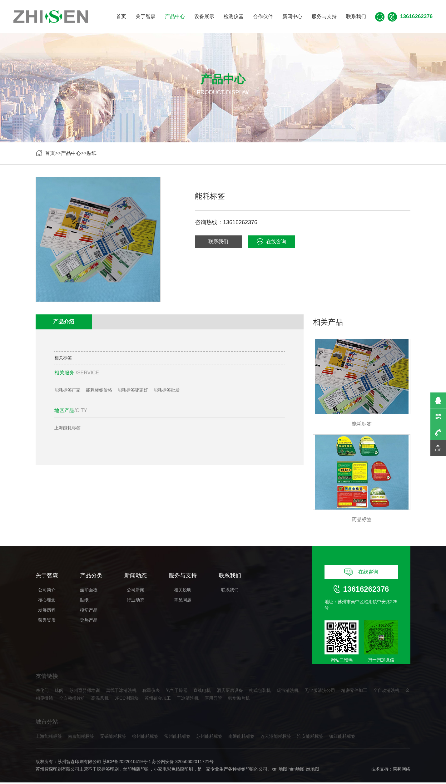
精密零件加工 (354, 691)
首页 (121, 16)
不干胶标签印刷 (103, 770)
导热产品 (88, 621)
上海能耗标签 (67, 428)
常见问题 (182, 601)
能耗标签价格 (99, 390)
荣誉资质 (47, 621)
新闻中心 (292, 16)
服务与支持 (324, 16)
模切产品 (88, 611)
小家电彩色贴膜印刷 (173, 770)
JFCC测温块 (127, 699)
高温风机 (100, 699)
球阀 (59, 691)
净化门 (42, 691)
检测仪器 (234, 16)
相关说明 (182, 590)
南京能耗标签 (81, 737)
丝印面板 (88, 590)
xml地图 (279, 770)
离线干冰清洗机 (121, 691)
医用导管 (213, 699)
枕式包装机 (260, 691)
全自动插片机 (72, 699)
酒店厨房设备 (230, 691)
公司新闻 (135, 590)
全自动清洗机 (386, 691)
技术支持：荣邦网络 (390, 770)
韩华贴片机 (239, 699)
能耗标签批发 (166, 390)
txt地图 (312, 770)
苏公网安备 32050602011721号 (183, 763)
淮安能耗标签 (310, 737)
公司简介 (47, 590)
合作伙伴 (263, 16)
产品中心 (175, 16)
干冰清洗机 (188, 699)
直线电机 (202, 691)
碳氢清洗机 (288, 691)
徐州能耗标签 (145, 737)
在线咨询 (271, 241)
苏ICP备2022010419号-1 (126, 763)
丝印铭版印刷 (136, 770)
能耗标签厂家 (67, 390)
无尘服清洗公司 (320, 691)
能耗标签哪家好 (132, 390)
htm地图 (297, 770)
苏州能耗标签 (209, 737)
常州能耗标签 (177, 737)
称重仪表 (151, 691)
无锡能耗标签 (113, 737)
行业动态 (135, 601)
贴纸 (92, 153)
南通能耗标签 (241, 737)
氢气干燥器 (176, 691)
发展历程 (47, 611)
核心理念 (47, 601)
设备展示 (204, 16)
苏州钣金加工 (158, 699)
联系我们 (356, 16)
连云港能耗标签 (275, 737)
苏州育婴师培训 (84, 691)
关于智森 (146, 16)
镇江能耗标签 (342, 737)
